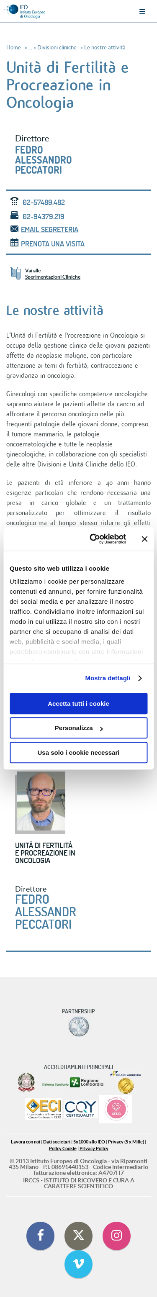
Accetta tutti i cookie (78, 703)
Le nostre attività (105, 47)
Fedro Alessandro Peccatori (43, 160)
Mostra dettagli (107, 678)
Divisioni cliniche (57, 47)
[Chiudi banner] (144, 539)
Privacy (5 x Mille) (126, 1142)
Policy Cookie (63, 1148)
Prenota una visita (47, 244)
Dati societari (56, 1142)
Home (13, 47)
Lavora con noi (25, 1142)
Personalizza (79, 727)
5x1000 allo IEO (89, 1142)
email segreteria (44, 229)
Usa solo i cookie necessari (79, 752)
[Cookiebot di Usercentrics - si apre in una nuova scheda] (93, 538)
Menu (142, 11)
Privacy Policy (94, 1148)
